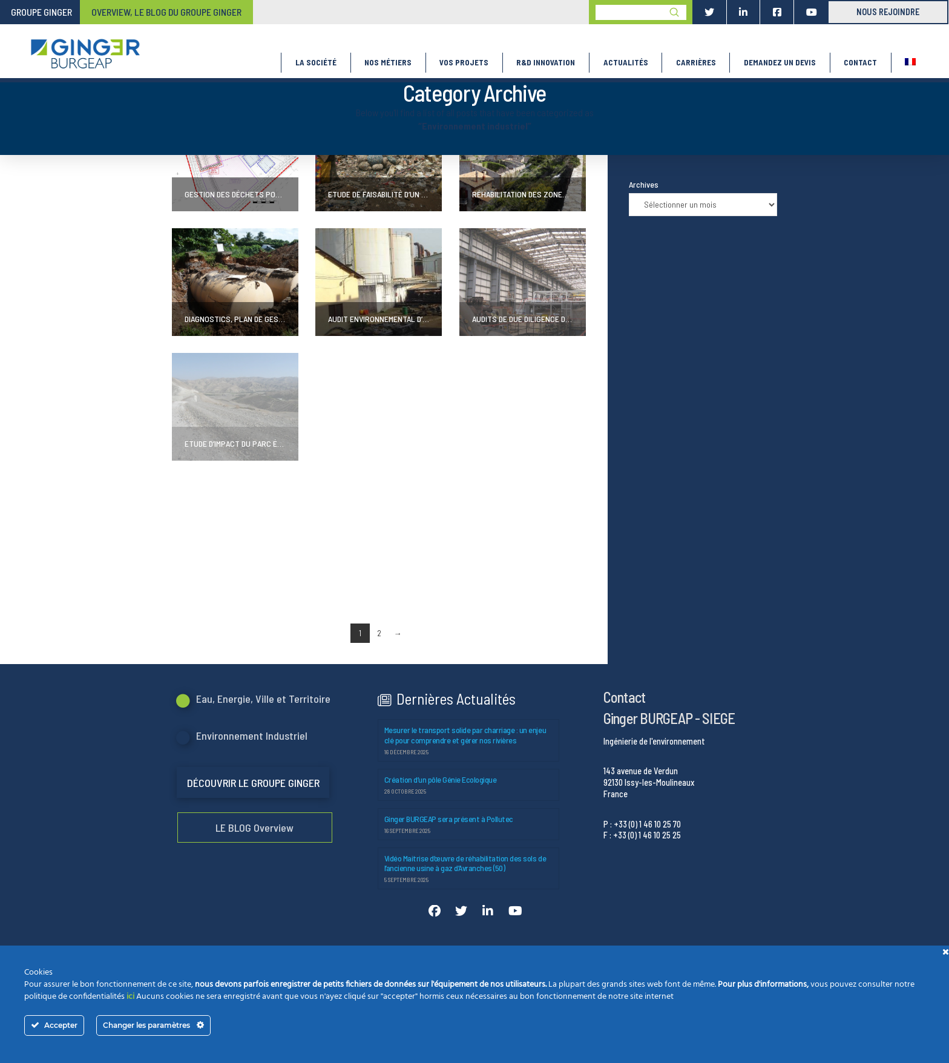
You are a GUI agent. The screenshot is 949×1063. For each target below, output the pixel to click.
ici (130, 997)
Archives (643, 184)
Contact (624, 697)
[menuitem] (910, 63)
